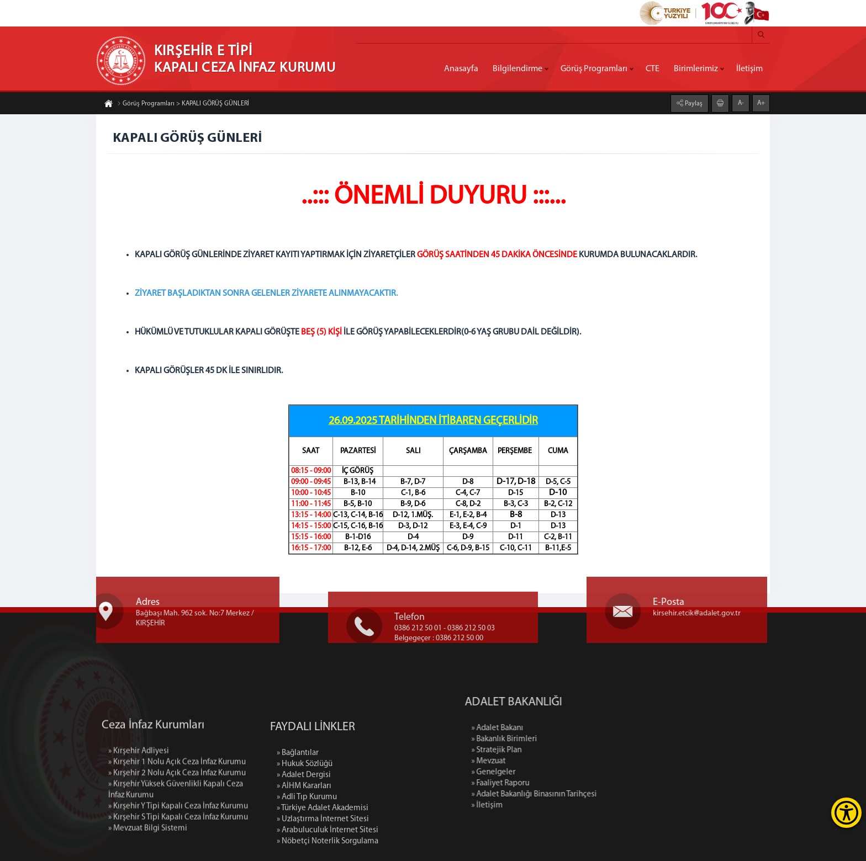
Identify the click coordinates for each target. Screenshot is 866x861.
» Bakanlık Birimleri (560, 739)
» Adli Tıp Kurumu (307, 850)
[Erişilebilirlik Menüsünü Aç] (846, 813)
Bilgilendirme (517, 69)
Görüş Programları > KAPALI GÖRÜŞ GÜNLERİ (183, 104)
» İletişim (542, 805)
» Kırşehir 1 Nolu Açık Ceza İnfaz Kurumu (177, 811)
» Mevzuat (544, 761)
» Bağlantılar (298, 806)
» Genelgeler (549, 772)
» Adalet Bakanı (553, 728)
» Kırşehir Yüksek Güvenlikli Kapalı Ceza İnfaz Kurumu (175, 838)
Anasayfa (461, 69)
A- (741, 102)
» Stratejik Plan (552, 750)
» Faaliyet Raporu (556, 783)
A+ (761, 102)
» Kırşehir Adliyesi (138, 800)
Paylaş (693, 103)
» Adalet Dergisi (304, 828)
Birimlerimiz (696, 69)
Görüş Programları (594, 69)
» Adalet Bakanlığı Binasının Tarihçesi (589, 794)
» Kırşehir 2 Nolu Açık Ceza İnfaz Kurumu (177, 822)
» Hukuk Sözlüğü (304, 817)
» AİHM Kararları (304, 839)
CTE (652, 69)
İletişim (749, 69)
